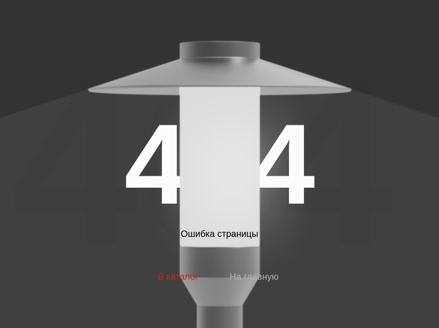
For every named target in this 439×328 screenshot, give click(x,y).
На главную (254, 277)
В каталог (178, 277)
